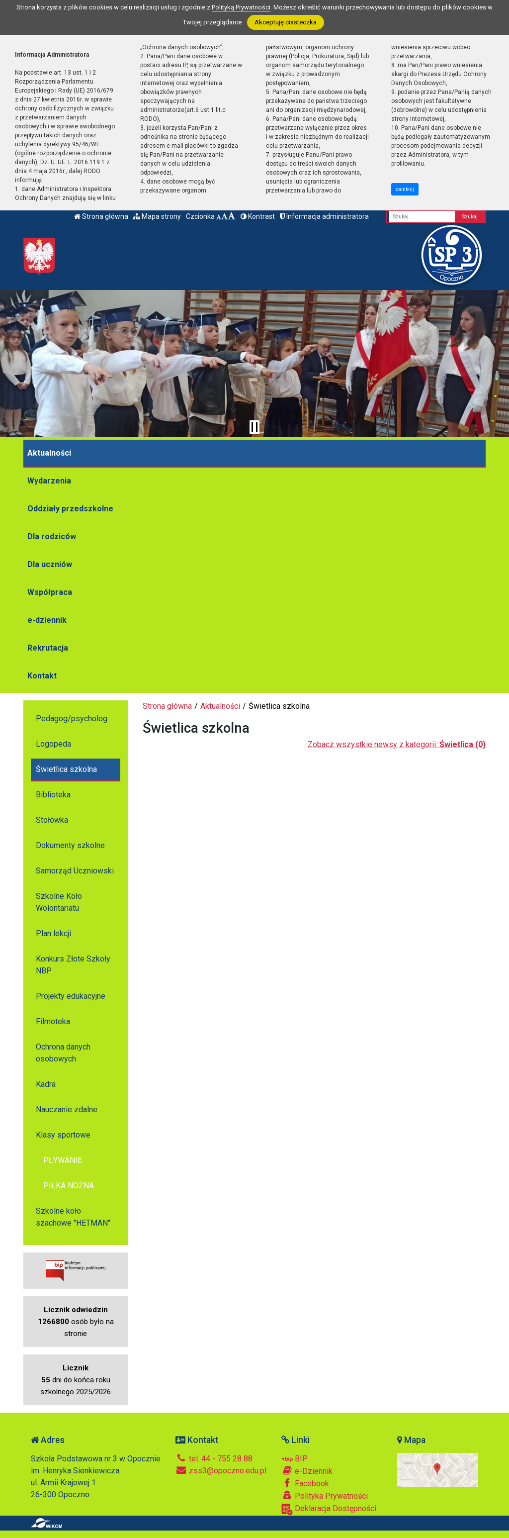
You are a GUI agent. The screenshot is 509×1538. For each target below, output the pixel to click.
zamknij (404, 189)
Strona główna (101, 216)
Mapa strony (157, 216)
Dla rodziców (51, 536)
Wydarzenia (49, 480)
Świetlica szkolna (66, 769)
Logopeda (53, 744)
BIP (294, 1458)
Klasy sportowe (63, 1135)
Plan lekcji (53, 933)
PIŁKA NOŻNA (68, 1185)
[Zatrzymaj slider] (254, 427)
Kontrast (258, 216)
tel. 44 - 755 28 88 (214, 1458)
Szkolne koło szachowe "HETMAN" (73, 1217)
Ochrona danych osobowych (63, 1052)
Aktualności (49, 453)
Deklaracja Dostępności (328, 1509)
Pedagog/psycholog (71, 718)
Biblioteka (53, 794)
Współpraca (49, 592)
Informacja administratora (324, 216)
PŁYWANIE (62, 1160)
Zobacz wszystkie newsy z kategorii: (397, 744)
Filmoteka (53, 1021)
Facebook (305, 1483)
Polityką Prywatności (241, 7)
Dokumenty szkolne (70, 845)
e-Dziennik (307, 1471)
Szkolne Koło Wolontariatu (59, 902)
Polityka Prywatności (324, 1496)
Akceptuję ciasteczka (285, 22)
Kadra (46, 1084)
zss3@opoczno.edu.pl (220, 1470)
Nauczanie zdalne (66, 1109)
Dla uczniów (49, 564)
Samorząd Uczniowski (75, 870)
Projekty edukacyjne (70, 996)
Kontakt (42, 675)
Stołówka (52, 820)
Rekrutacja (47, 648)
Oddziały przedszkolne (70, 508)
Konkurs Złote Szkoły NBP (73, 964)
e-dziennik (47, 620)
